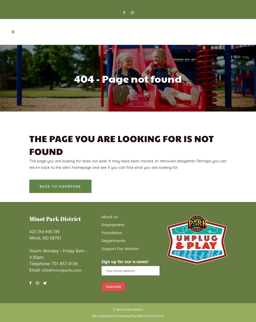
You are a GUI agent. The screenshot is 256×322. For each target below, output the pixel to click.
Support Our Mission (120, 248)
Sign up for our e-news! (125, 261)
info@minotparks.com (61, 270)
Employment (113, 224)
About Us (110, 216)
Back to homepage (60, 186)
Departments (113, 240)
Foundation (112, 232)
